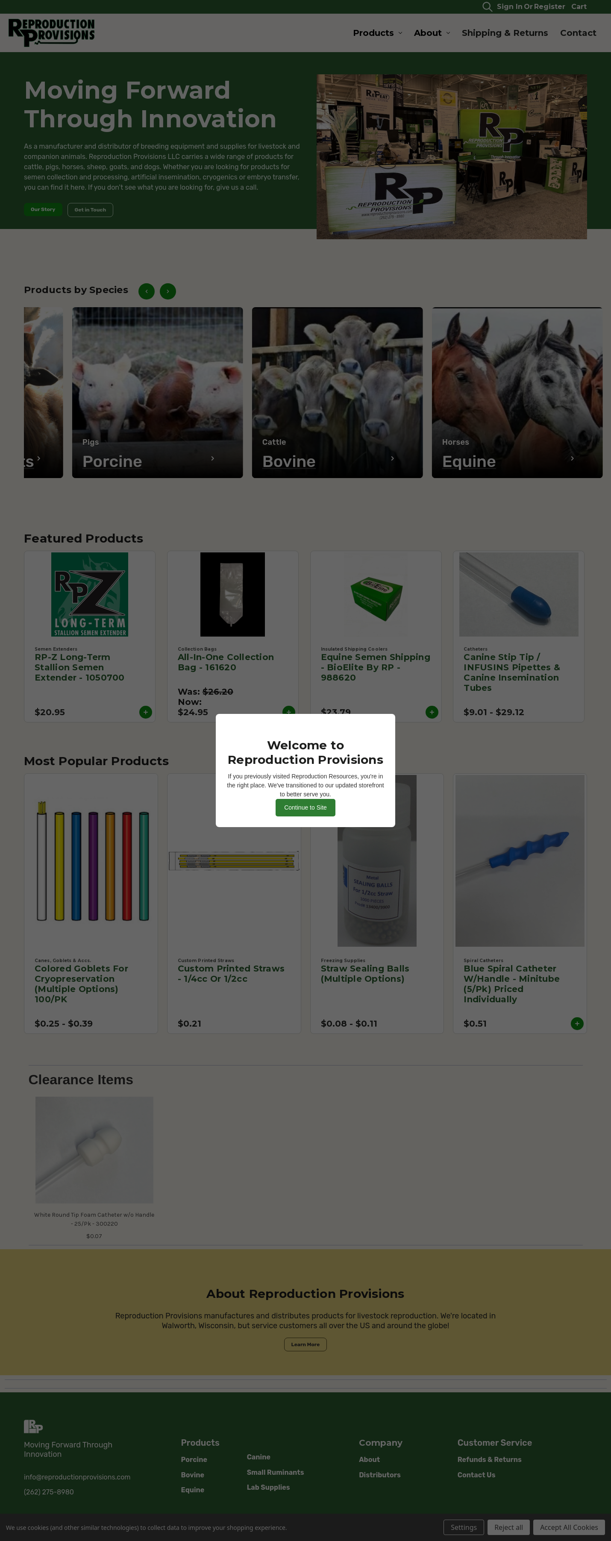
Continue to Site (305, 807)
